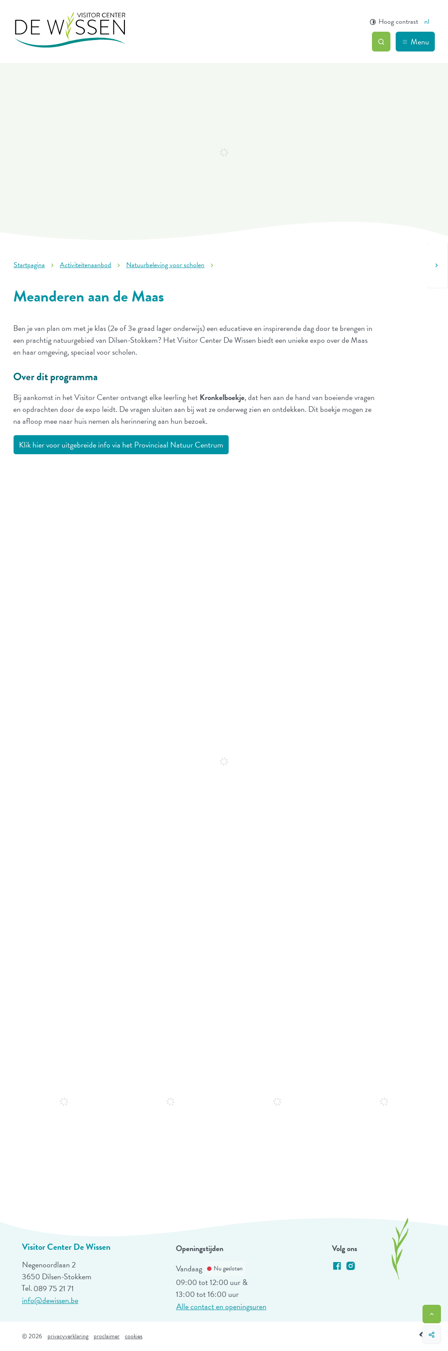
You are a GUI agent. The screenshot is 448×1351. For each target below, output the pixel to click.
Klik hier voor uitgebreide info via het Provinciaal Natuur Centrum (121, 445)
